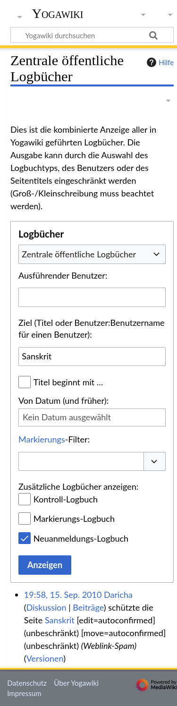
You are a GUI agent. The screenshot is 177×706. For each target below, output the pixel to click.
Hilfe (159, 62)
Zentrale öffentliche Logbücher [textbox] (79, 254)
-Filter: (54, 439)
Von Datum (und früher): (63, 400)
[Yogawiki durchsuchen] (92, 35)
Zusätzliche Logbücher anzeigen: (78, 486)
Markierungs (41, 439)
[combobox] (92, 254)
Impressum (24, 693)
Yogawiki (58, 13)
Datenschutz (27, 683)
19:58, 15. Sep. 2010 (63, 594)
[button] (154, 461)
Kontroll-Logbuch (66, 499)
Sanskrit (60, 620)
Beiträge (88, 607)
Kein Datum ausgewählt (67, 417)
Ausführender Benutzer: (62, 275)
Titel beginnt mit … (68, 382)
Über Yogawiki (76, 683)
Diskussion (46, 607)
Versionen (44, 658)
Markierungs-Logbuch (74, 518)
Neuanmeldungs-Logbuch (81, 538)
